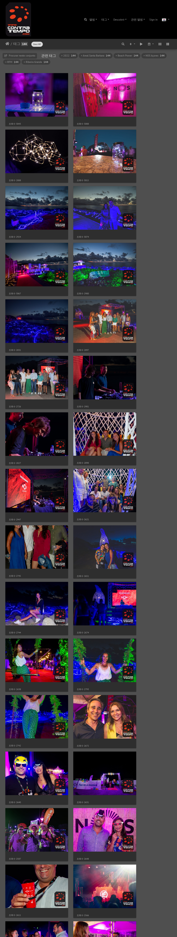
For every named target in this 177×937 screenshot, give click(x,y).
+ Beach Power (127, 55)
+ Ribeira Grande (36, 62)
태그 (104, 19)
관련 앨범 (137, 19)
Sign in (153, 19)
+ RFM (11, 62)
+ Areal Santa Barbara (95, 55)
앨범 (92, 19)
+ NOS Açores (154, 55)
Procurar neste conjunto (19, 55)
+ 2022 (68, 55)
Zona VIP (37, 44)
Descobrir (118, 19)
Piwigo (96, 929)
